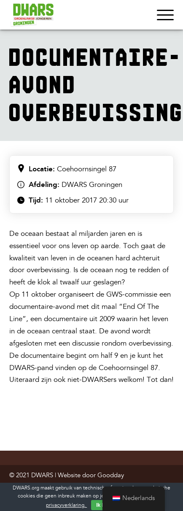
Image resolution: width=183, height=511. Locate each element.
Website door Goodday (91, 475)
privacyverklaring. (66, 505)
